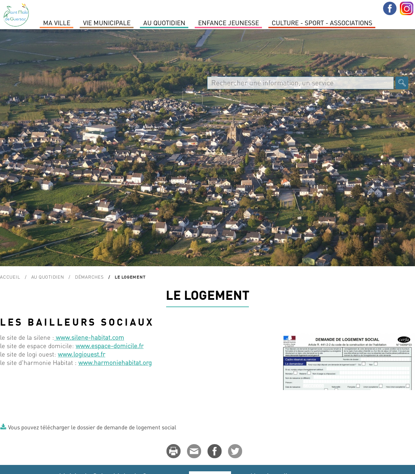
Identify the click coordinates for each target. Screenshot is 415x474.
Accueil (10, 277)
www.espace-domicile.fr (110, 345)
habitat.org (136, 362)
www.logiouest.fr (81, 354)
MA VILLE (56, 22)
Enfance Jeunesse (228, 22)
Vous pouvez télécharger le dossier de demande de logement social (92, 427)
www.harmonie (99, 362)
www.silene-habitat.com (89, 337)
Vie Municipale (106, 22)
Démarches (89, 277)
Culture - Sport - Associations (322, 22)
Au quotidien (164, 22)
